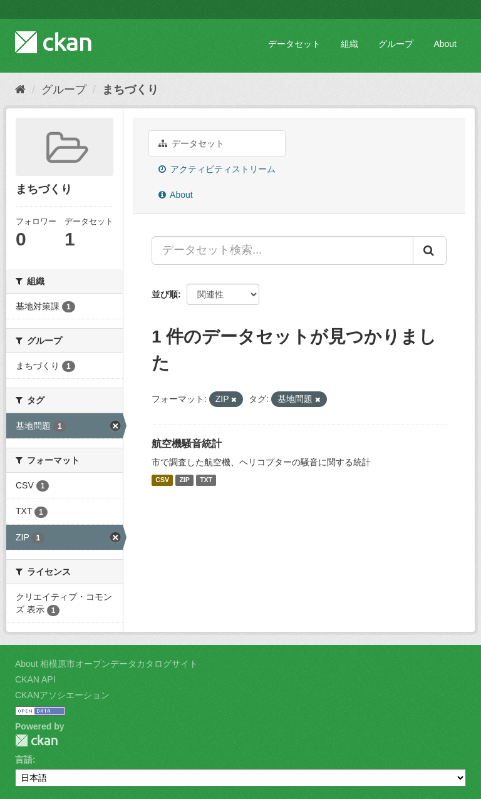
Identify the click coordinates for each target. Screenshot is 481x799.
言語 (24, 760)
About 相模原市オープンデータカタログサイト (106, 664)
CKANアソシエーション (62, 695)
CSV (162, 480)
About (445, 44)
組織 (349, 44)
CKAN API (35, 679)
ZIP (184, 480)
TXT (206, 480)
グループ (395, 44)
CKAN (36, 740)
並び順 (165, 294)
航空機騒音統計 (187, 443)
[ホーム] (20, 89)
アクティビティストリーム (217, 169)
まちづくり (130, 89)
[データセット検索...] (282, 250)
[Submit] (430, 250)
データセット (294, 44)
